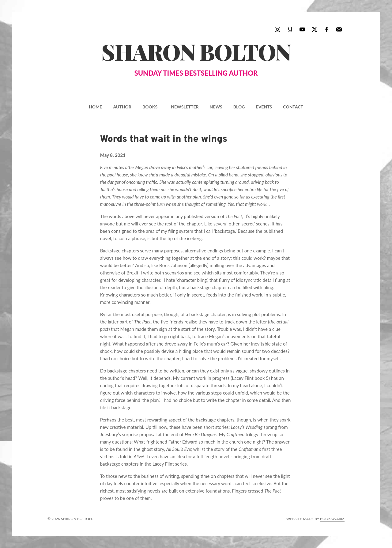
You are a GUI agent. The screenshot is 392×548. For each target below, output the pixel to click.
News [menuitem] (216, 106)
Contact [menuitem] (293, 106)
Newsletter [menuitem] (184, 106)
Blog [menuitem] (239, 106)
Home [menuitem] (95, 106)
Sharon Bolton (196, 57)
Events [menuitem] (264, 106)
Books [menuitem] (149, 106)
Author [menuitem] (122, 106)
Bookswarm (332, 518)
